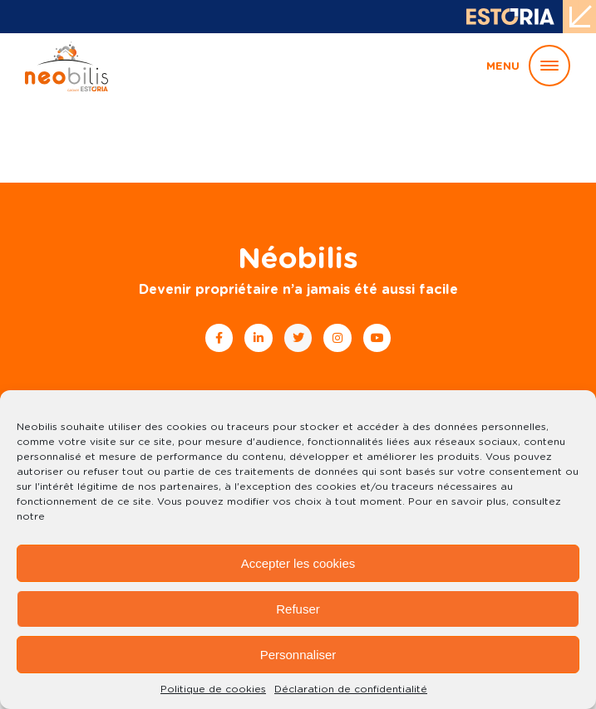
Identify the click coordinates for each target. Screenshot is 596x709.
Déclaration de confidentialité (350, 689)
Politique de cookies (213, 689)
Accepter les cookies (298, 563)
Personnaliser (298, 655)
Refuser (298, 609)
